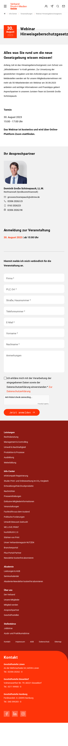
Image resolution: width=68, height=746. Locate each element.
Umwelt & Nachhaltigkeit (15, 447)
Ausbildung (9, 457)
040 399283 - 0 (14, 702)
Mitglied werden (11, 605)
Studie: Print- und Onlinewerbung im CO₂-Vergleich (26, 481)
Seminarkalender (11, 576)
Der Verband (9, 594)
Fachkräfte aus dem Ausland (17, 512)
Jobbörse (8, 628)
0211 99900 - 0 (14, 687)
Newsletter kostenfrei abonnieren (19, 558)
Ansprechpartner (11, 610)
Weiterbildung (10, 462)
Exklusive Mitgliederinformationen (19, 501)
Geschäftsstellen (11, 615)
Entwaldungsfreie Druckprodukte (18, 486)
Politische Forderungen (14, 517)
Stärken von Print (11, 537)
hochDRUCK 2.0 (11, 532)
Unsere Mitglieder (11, 600)
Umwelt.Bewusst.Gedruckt (16, 522)
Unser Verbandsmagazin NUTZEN (19, 542)
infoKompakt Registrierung (16, 476)
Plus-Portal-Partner (12, 553)
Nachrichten (9, 491)
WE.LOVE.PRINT (11, 527)
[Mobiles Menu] (5, 6)
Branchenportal (11, 547)
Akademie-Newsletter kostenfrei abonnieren (23, 581)
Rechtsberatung (11, 437)
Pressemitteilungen (12, 496)
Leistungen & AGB (12, 571)
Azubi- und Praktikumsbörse (16, 633)
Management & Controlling (16, 442)
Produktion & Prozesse (14, 452)
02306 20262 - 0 (15, 672)
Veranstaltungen (11, 506)
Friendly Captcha (43, 404)
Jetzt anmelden (20, 412)
